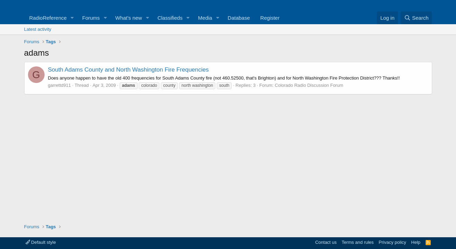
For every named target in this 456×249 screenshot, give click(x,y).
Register (270, 18)
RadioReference (48, 18)
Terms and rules (357, 242)
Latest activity (38, 29)
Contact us (326, 242)
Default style (41, 242)
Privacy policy (392, 242)
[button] (72, 17)
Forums (91, 18)
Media (205, 18)
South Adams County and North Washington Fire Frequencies (128, 69)
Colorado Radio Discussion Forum (309, 85)
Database (239, 18)
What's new (128, 18)
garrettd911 (59, 85)
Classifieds (170, 18)
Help (415, 242)
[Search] (416, 17)
